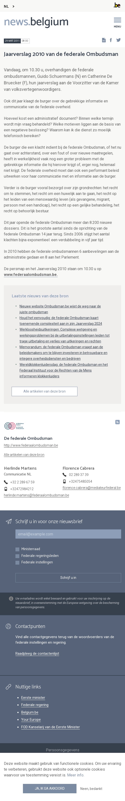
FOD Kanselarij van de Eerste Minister (50, 727)
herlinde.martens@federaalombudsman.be (36, 495)
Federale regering (35, 705)
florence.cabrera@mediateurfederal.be (91, 488)
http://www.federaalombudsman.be (31, 445)
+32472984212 (22, 489)
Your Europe (31, 719)
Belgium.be (29, 712)
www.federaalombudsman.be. (31, 274)
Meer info (75, 775)
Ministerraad (30, 549)
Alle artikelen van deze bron (44, 391)
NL (6, 6)
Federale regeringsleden (40, 556)
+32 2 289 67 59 (22, 482)
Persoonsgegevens (62, 750)
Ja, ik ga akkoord (50, 788)
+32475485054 (80, 481)
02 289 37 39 (79, 475)
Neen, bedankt (91, 789)
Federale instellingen (37, 562)
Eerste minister (33, 697)
